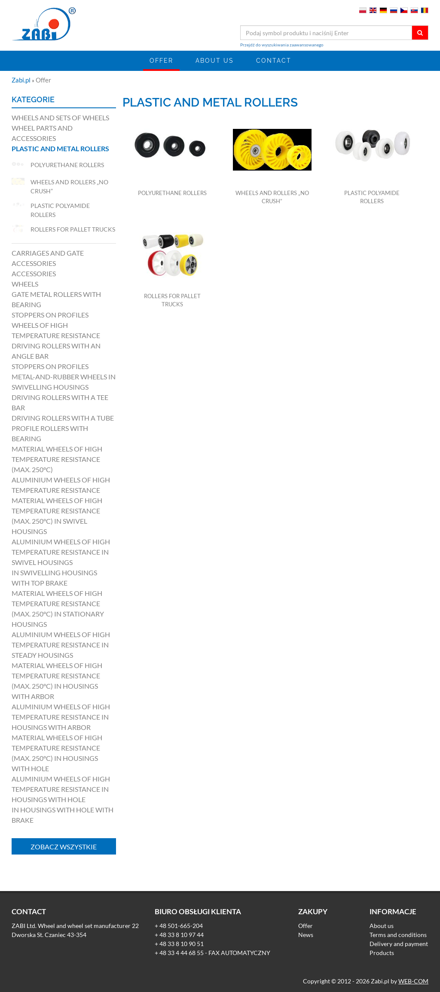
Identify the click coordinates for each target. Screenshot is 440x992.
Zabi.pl (22, 80)
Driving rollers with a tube (63, 418)
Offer (161, 60)
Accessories (34, 273)
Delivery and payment (399, 943)
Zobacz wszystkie (64, 846)
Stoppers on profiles (50, 315)
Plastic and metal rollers (60, 148)
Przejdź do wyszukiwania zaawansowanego (282, 44)
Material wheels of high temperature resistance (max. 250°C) (57, 459)
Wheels (25, 284)
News (305, 934)
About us (215, 60)
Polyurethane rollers (172, 192)
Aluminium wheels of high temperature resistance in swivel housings (61, 551)
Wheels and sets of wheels (60, 117)
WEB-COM (413, 981)
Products (382, 952)
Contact (273, 60)
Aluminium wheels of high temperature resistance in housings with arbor (61, 716)
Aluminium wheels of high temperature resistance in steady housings (61, 644)
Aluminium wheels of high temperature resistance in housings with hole (61, 789)
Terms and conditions (398, 934)
